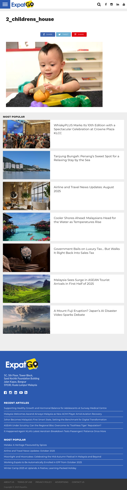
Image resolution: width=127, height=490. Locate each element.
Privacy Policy (44, 482)
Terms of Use (25, 482)
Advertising (61, 482)
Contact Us (78, 482)
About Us (9, 482)
